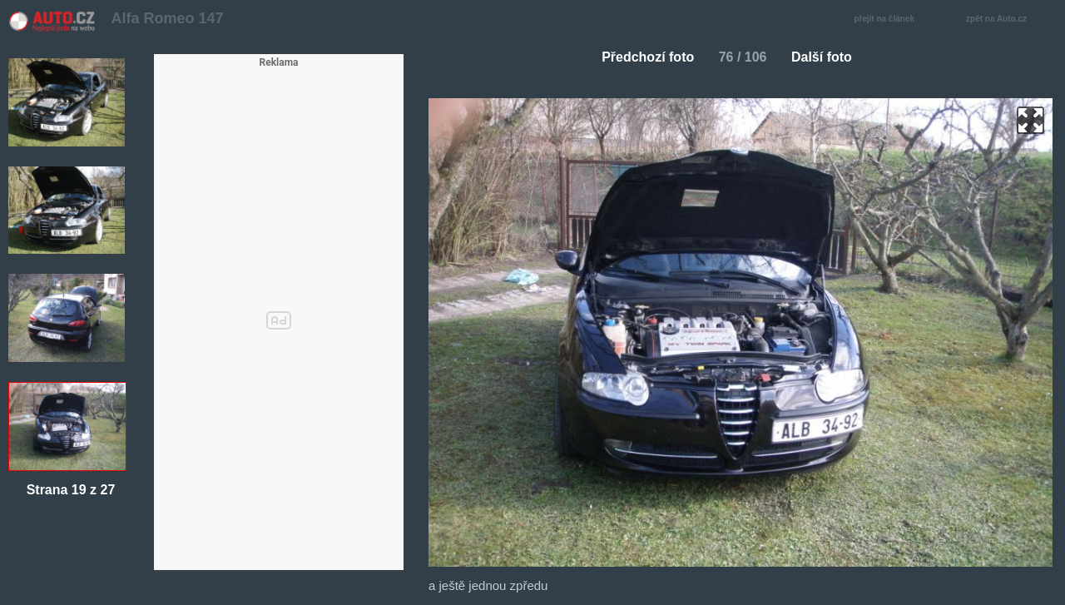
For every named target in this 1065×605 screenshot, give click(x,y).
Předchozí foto (641, 57)
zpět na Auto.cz (1005, 19)
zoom (1030, 120)
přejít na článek (889, 19)
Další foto (828, 57)
